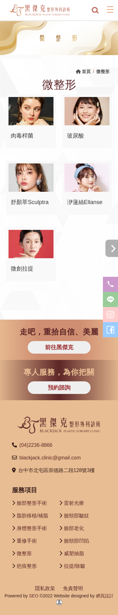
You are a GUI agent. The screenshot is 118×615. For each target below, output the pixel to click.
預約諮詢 (59, 387)
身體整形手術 (32, 528)
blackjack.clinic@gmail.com (50, 457)
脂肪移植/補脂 (32, 515)
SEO (33, 595)
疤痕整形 (27, 566)
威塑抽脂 (74, 553)
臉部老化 (74, 528)
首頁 (83, 71)
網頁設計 (105, 595)
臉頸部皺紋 (76, 515)
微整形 (24, 553)
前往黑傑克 (59, 347)
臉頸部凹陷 (76, 541)
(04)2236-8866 (36, 445)
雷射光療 (74, 503)
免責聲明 (73, 588)
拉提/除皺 (74, 566)
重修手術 (27, 541)
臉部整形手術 (32, 503)
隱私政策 (45, 588)
